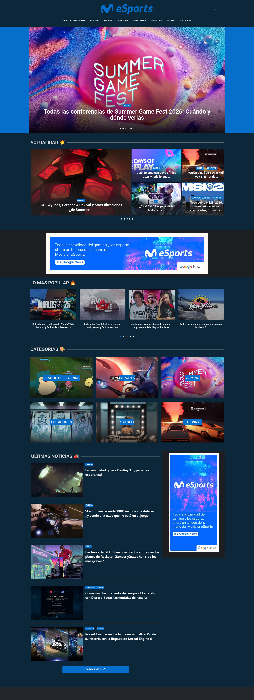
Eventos (123, 20)
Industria (156, 20)
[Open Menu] (220, 9)
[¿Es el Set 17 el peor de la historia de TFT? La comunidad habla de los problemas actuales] (156, 199)
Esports (94, 20)
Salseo (171, 20)
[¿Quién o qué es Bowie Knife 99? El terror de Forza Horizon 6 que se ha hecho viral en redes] (206, 165)
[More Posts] (95, 669)
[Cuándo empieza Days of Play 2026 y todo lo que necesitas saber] (156, 165)
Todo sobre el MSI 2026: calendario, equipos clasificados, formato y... (206, 206)
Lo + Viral (185, 20)
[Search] (215, 9)
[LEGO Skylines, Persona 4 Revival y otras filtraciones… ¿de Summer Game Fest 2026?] (81, 182)
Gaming (108, 20)
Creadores (139, 20)
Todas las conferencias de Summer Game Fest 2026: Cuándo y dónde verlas (127, 114)
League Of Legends (74, 20)
